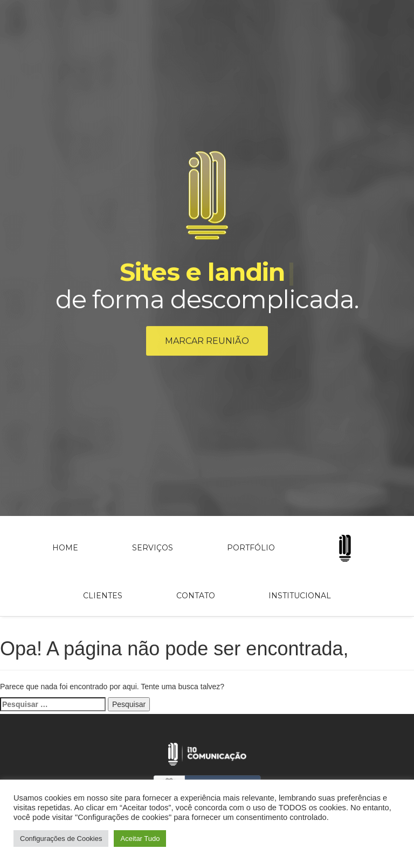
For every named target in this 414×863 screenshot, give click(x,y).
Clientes (102, 595)
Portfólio (251, 548)
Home (65, 548)
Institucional (299, 595)
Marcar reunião (207, 342)
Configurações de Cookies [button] (61, 838)
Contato (195, 595)
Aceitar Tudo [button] (140, 838)
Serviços (152, 548)
